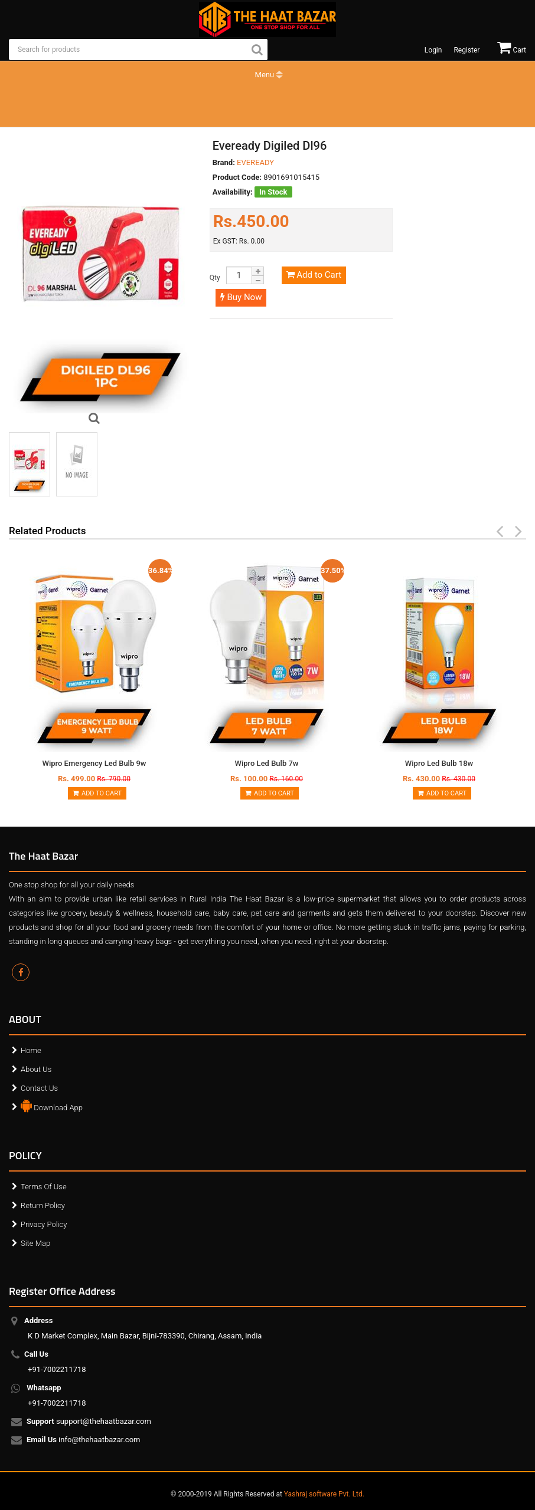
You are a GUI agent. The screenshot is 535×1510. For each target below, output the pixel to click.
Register (466, 50)
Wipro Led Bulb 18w (439, 763)
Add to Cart (313, 274)
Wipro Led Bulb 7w (267, 763)
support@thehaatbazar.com (89, 1422)
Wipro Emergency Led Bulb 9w (94, 763)
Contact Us (39, 1088)
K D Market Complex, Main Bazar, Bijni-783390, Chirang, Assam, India (145, 1328)
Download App (52, 1105)
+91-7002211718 (57, 1362)
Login (433, 50)
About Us (36, 1069)
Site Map (35, 1243)
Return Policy (43, 1205)
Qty (215, 278)
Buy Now (241, 297)
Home (31, 1050)
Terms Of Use (44, 1186)
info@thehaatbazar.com (84, 1440)
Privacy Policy (44, 1224)
